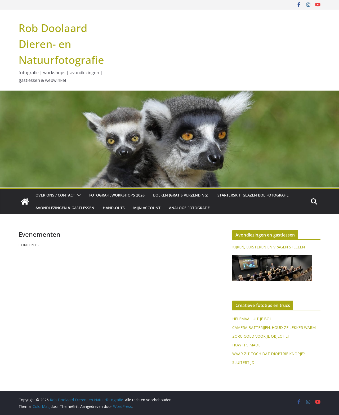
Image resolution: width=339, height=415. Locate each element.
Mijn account (146, 207)
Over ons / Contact (55, 195)
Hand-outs (114, 207)
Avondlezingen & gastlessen (64, 207)
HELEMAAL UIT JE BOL (252, 318)
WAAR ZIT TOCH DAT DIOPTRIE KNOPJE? (268, 353)
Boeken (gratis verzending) (180, 195)
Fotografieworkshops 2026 (117, 195)
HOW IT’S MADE (246, 344)
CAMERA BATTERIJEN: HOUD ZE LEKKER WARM (274, 327)
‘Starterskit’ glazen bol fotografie (253, 195)
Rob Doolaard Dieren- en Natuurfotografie (61, 44)
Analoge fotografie (189, 207)
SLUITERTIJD (243, 362)
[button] (78, 195)
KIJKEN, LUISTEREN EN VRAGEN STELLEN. (269, 246)
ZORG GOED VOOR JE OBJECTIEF (261, 336)
